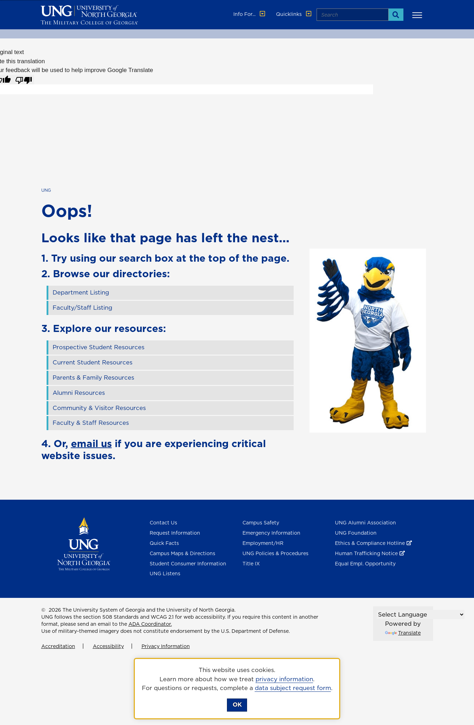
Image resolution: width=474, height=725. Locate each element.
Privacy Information (166, 646)
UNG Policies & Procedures (275, 553)
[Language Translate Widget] (420, 614)
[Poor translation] (23, 80)
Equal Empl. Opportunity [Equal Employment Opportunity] (365, 563)
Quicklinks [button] (294, 14)
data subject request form (293, 688)
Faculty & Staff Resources (91, 422)
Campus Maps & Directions (182, 553)
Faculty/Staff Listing (82, 307)
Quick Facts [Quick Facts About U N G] (164, 543)
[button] (418, 15)
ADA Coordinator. (150, 624)
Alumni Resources (79, 392)
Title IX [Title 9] (251, 563)
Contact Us (163, 522)
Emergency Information (271, 532)
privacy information (284, 679)
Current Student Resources (92, 362)
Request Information (175, 532)
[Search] (395, 14)
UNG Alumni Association (365, 522)
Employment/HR (262, 543)
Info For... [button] (249, 14)
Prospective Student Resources (98, 347)
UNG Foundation (356, 532)
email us (91, 443)
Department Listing (81, 292)
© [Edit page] (43, 609)
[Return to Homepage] (83, 543)
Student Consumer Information (188, 563)
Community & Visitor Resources (99, 408)
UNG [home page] (46, 190)
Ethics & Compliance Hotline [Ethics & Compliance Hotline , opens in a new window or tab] (370, 543)
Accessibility (108, 646)
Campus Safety (260, 522)
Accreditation (58, 646)
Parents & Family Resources (93, 377)
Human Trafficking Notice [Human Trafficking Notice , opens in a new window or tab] (366, 553)
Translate (403, 632)
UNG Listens (165, 573)
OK (237, 704)
